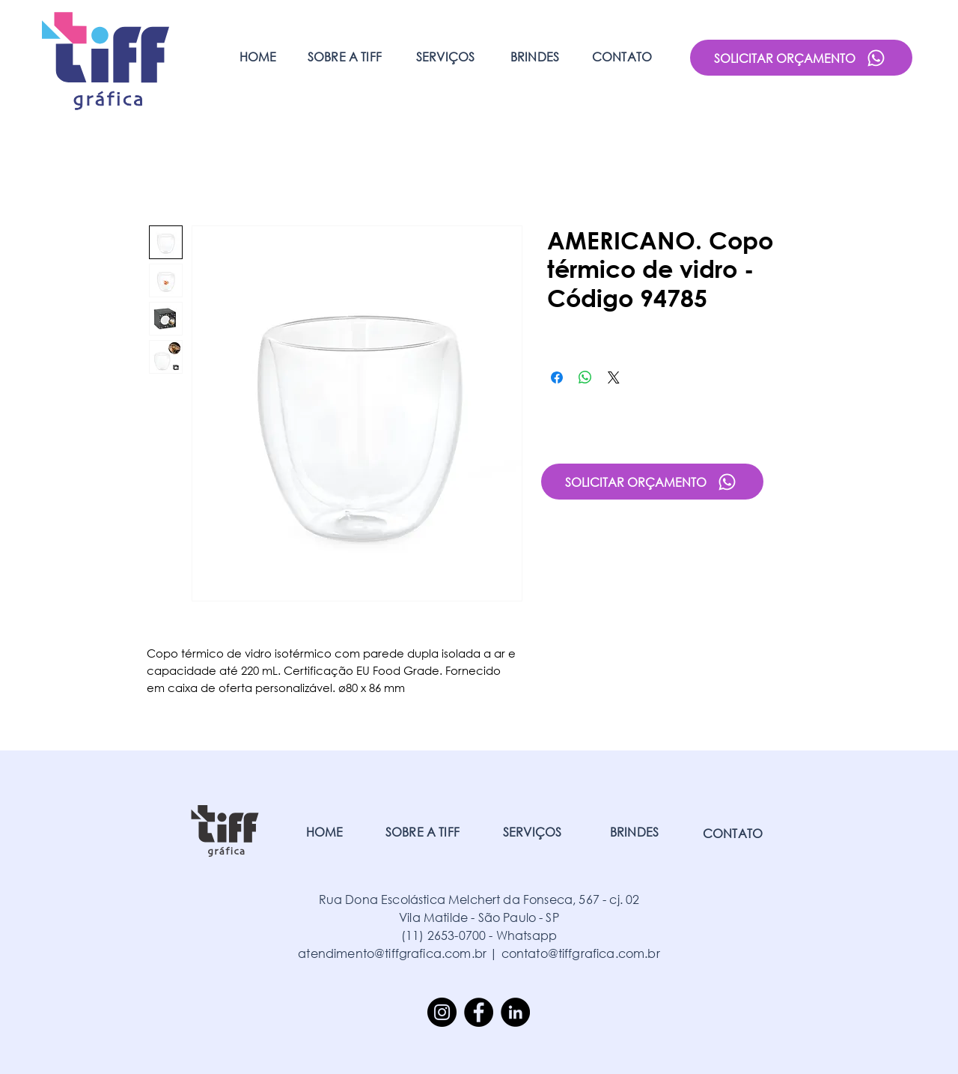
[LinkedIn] (515, 1012)
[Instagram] (442, 1012)
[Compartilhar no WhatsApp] (585, 377)
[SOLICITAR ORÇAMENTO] (801, 58)
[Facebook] (478, 1012)
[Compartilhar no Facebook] (557, 377)
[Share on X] (614, 377)
